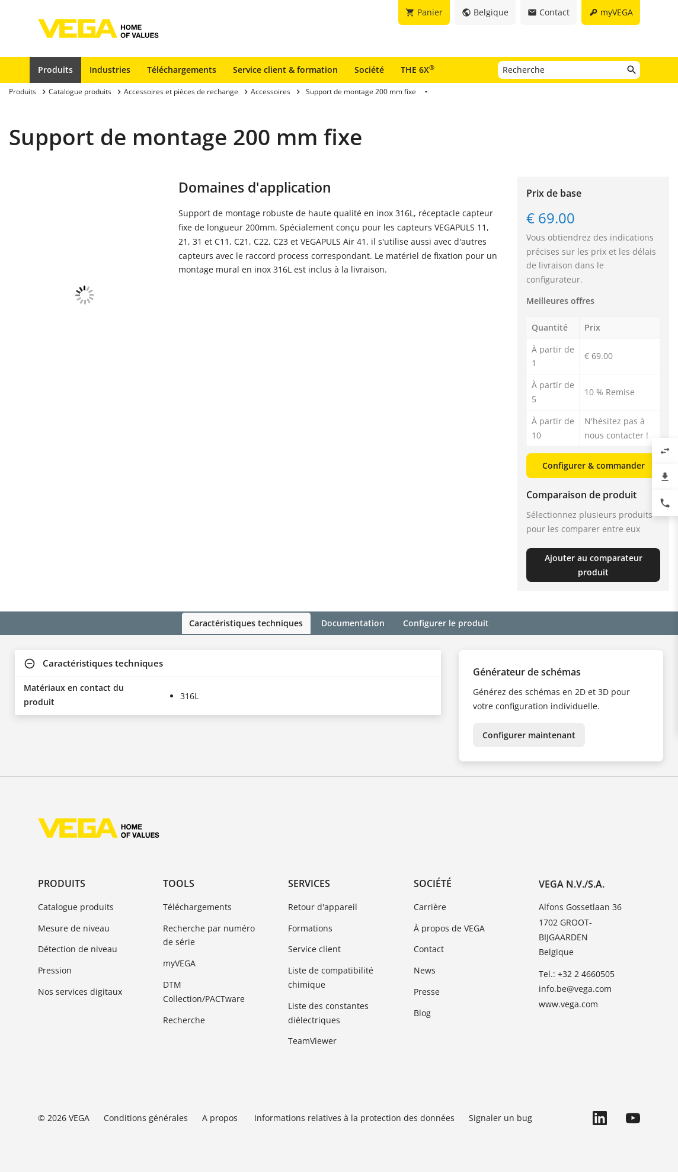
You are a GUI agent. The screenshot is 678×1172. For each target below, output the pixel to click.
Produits (55, 69)
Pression (55, 969)
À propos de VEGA (449, 927)
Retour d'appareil (322, 905)
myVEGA (179, 962)
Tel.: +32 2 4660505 (577, 973)
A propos (221, 1117)
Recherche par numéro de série (209, 934)
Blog (422, 1011)
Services (309, 882)
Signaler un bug (500, 1117)
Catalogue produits (76, 905)
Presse (427, 990)
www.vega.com (568, 1002)
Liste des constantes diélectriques (328, 1011)
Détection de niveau (77, 948)
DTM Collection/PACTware (204, 990)
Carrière (430, 905)
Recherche (184, 1018)
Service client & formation (285, 69)
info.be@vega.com (575, 988)
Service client (314, 948)
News (425, 969)
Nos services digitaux (80, 990)
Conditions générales (146, 1117)
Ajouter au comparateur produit (593, 565)
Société (369, 69)
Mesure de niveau (74, 927)
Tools (178, 882)
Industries (109, 69)
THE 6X (417, 69)
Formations (310, 927)
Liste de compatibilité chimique (330, 977)
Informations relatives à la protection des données (354, 1117)
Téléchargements (181, 69)
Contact (429, 948)
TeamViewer (312, 1040)
